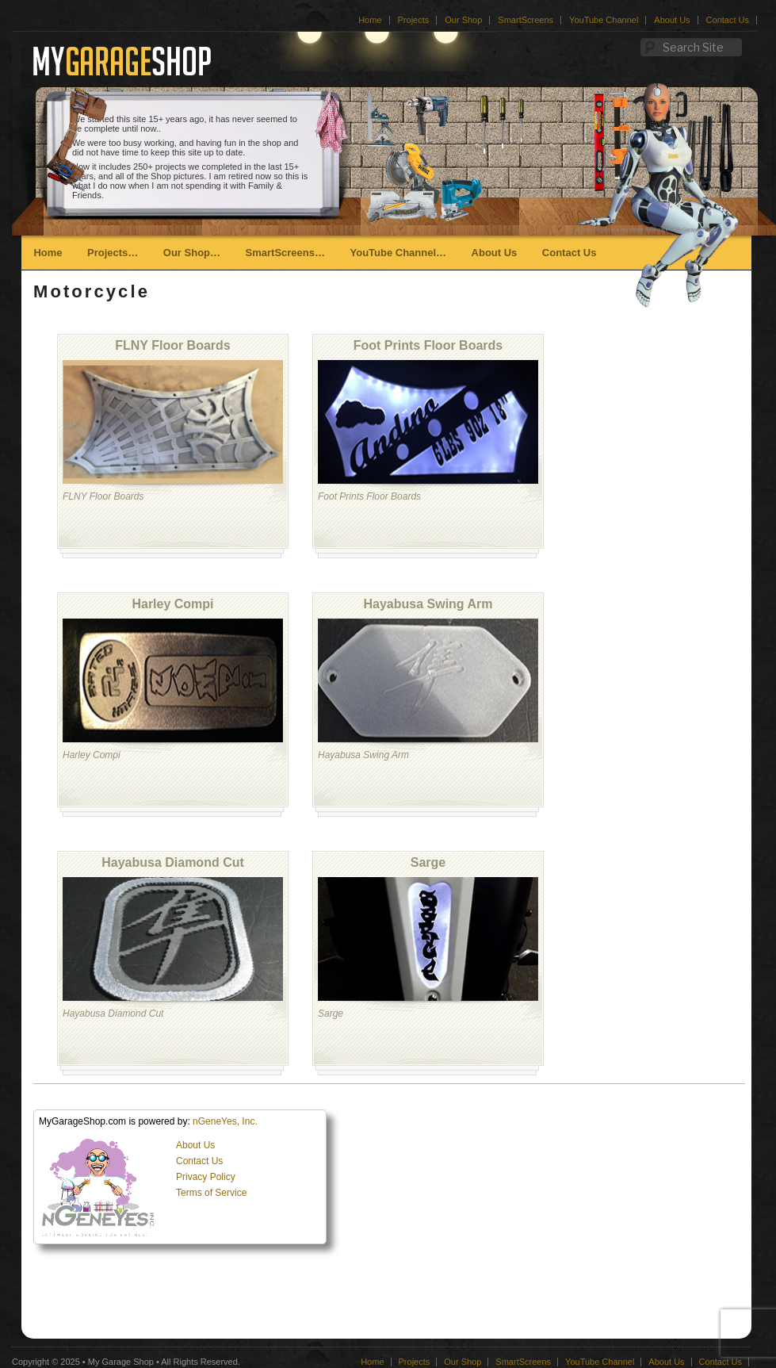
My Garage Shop (121, 1361)
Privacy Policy (205, 1176)
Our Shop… (191, 253)
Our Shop (463, 20)
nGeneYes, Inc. (225, 1121)
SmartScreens (525, 20)
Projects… (112, 253)
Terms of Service (211, 1192)
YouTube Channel (603, 20)
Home (369, 20)
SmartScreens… (285, 253)
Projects (414, 20)
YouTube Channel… (398, 253)
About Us (672, 20)
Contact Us (727, 20)
